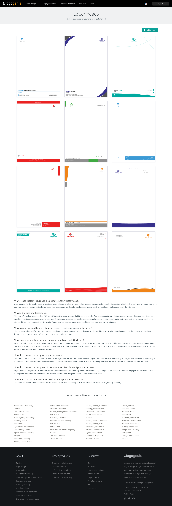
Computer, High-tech (94, 435)
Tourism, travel (128, 411)
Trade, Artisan (56, 438)
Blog (92, 3)
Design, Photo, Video (130, 435)
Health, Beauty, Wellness (96, 405)
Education (18, 423)
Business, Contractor (130, 417)
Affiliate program (95, 481)
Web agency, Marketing (24, 417)
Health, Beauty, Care (94, 423)
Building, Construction (95, 408)
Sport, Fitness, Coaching (24, 432)
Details (53, 432)
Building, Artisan (20, 420)
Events (89, 417)
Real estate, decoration (95, 411)
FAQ (89, 484)
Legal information (95, 477)
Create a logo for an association (29, 477)
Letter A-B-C (55, 414)
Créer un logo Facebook (61, 470)
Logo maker (21, 470)
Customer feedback (96, 470)
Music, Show (55, 426)
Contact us (92, 488)
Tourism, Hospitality (130, 423)
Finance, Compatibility (95, 429)
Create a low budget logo (26, 491)
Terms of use (93, 473)
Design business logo (25, 473)
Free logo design (23, 488)
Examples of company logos (27, 499)
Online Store (19, 414)
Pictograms (126, 432)
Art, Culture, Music (21, 411)
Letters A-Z (55, 423)
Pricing (19, 463)
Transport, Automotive (131, 420)
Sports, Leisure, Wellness (96, 420)
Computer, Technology (23, 405)
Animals (17, 408)
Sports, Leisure (128, 405)
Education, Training (22, 438)
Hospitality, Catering (130, 429)
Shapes (17, 435)
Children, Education (58, 408)
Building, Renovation (130, 426)
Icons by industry (23, 484)
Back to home (12, 4)
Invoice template (59, 466)
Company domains (23, 481)
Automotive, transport (59, 405)
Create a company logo (25, 495)
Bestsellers (126, 414)
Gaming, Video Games (23, 441)
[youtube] (133, 499)
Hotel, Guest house (94, 414)
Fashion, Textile (92, 438)
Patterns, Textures (58, 417)
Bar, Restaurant (128, 408)
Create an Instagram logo (62, 477)
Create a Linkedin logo (61, 473)
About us (82, 3)
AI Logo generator (48, 3)
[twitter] (129, 499)
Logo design (31, 3)
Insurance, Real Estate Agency (62, 429)
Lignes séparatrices (94, 432)
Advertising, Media (22, 429)
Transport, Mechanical (95, 426)
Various (125, 438)
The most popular (57, 435)
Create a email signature (62, 463)
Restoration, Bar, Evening (60, 420)
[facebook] (125, 499)
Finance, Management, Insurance (63, 411)
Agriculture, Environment (24, 426)
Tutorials (91, 466)
